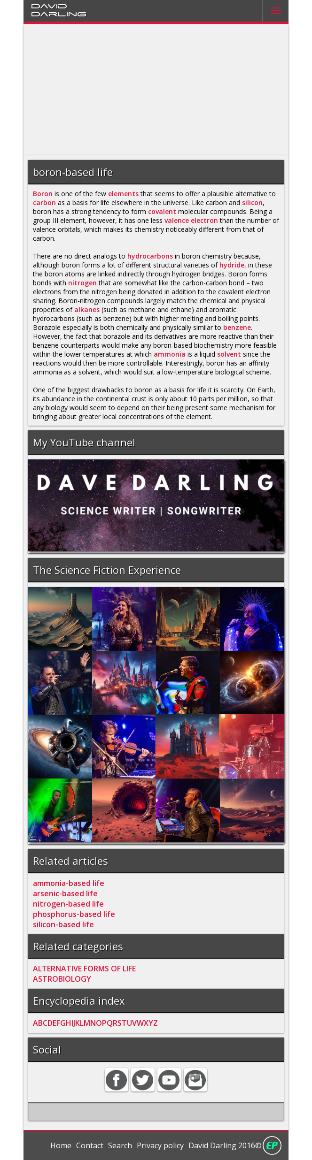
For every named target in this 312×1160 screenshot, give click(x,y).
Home (60, 1145)
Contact (89, 1145)
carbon (44, 202)
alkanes (87, 309)
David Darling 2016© (225, 1145)
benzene (237, 327)
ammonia (170, 354)
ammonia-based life (68, 883)
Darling (58, 13)
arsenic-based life (65, 893)
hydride (231, 264)
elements (123, 193)
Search (120, 1145)
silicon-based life (63, 924)
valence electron (191, 220)
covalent (162, 211)
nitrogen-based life (68, 904)
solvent (229, 354)
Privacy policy (160, 1145)
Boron (43, 193)
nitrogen (82, 282)
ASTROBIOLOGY (62, 979)
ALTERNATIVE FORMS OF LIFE (84, 968)
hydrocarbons (150, 256)
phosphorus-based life (74, 914)
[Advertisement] (156, 89)
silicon (252, 202)
